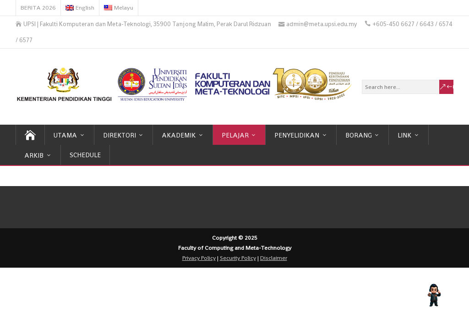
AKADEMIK (179, 135)
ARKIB (34, 155)
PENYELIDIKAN (296, 135)
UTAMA (65, 135)
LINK (404, 135)
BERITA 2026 (38, 7)
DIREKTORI (119, 135)
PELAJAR (235, 135)
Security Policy (238, 258)
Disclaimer (273, 258)
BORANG (358, 135)
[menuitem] (80, 8)
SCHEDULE (85, 155)
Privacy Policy (199, 258)
